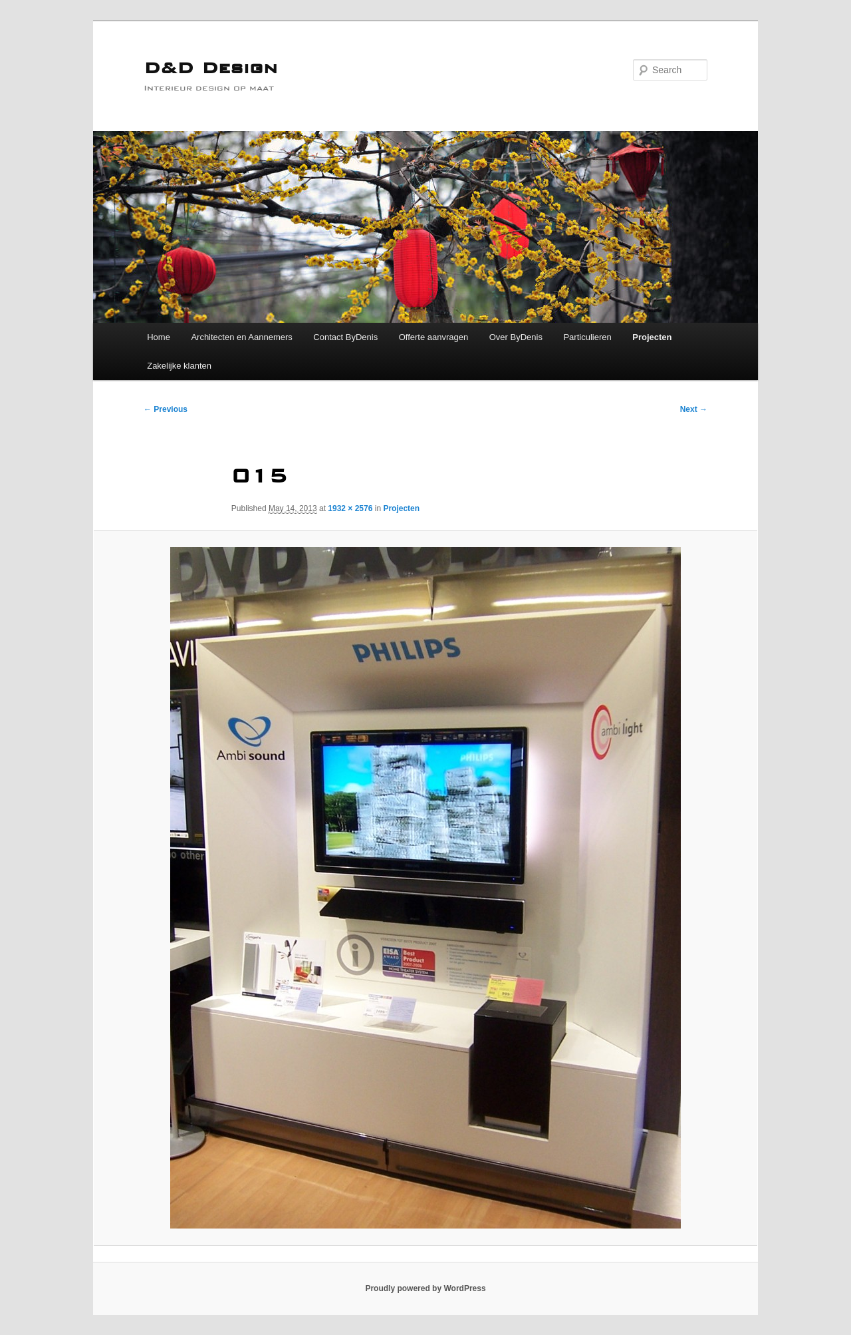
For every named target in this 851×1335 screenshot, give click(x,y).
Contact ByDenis (345, 337)
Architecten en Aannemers (241, 337)
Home (158, 337)
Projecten (651, 337)
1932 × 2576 (350, 508)
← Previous (165, 409)
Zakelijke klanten (179, 366)
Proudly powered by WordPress (425, 1288)
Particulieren (587, 337)
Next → (693, 409)
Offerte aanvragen (434, 337)
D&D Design (210, 70)
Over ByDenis (516, 337)
